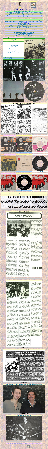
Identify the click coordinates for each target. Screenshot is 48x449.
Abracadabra (20, 16)
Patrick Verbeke (24, 22)
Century (28, 23)
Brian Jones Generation (36, 193)
